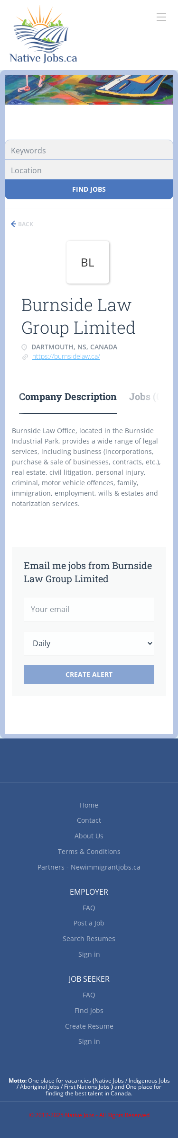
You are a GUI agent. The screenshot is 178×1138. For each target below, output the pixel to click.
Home (89, 804)
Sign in (89, 954)
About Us (89, 835)
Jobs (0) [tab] (147, 396)
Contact (89, 820)
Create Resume (89, 1026)
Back (25, 224)
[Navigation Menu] (161, 17)
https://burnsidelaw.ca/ (66, 356)
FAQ (89, 907)
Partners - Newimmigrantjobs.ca (89, 866)
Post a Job (89, 922)
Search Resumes (89, 938)
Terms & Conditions (89, 851)
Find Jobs (89, 189)
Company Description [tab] (68, 396)
